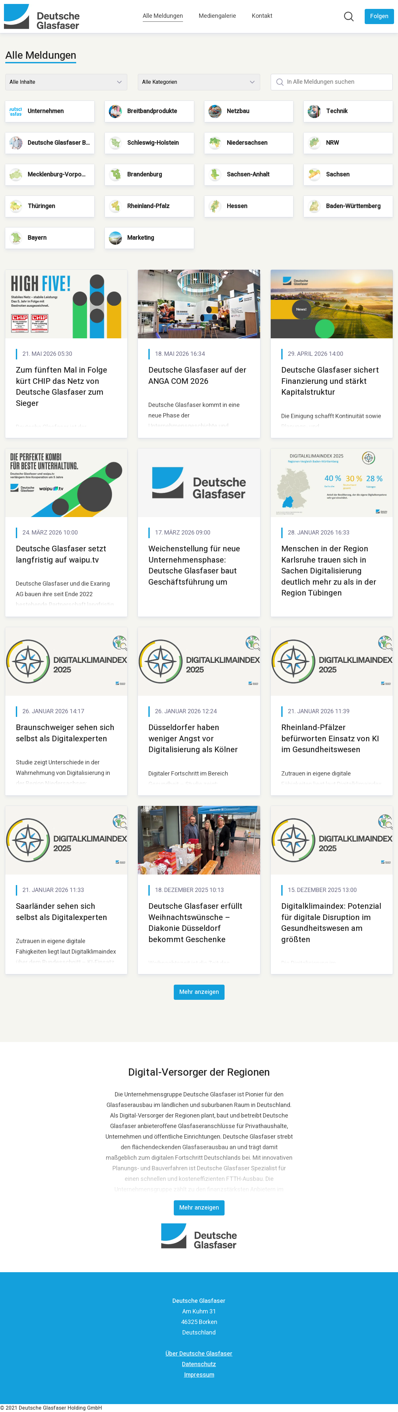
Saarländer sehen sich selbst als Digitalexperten (61, 912)
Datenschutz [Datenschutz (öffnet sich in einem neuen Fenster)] (199, 1364)
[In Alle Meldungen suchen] (332, 82)
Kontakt (262, 16)
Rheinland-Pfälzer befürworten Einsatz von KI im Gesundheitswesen (330, 738)
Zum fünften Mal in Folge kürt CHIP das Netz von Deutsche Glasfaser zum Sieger (61, 386)
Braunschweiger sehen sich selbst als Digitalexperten (65, 733)
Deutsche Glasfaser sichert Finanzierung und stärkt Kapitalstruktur (330, 381)
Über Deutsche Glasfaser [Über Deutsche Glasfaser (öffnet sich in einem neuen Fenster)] (199, 1353)
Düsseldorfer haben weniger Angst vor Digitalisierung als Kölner (193, 738)
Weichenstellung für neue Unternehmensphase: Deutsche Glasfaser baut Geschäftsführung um (194, 565)
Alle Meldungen (163, 15)
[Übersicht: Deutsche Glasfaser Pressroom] (41, 16)
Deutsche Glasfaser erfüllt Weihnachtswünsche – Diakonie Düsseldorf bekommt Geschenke (195, 923)
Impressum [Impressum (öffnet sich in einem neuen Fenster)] (199, 1374)
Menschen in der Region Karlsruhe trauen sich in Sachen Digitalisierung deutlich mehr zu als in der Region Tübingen (328, 571)
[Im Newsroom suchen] (349, 16)
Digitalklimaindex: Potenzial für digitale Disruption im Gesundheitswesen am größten (331, 923)
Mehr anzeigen (199, 992)
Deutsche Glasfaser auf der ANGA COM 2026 (197, 375)
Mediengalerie (217, 16)
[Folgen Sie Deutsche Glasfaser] (379, 16)
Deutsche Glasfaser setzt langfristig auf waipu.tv (61, 554)
